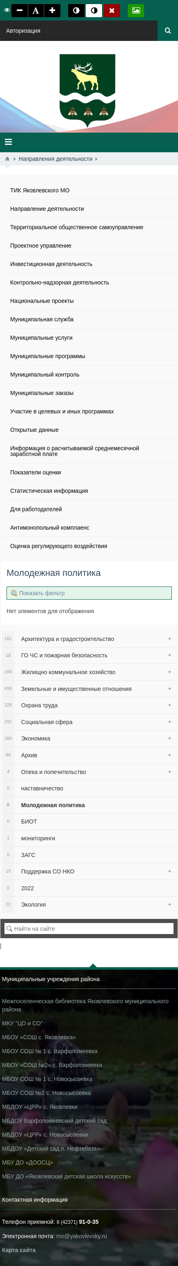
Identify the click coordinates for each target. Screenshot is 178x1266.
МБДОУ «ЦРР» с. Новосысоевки (45, 1134)
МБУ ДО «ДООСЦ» (27, 1162)
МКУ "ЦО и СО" (22, 1023)
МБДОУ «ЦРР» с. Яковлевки (40, 1107)
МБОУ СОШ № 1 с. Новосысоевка (47, 1079)
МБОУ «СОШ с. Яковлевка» (39, 1037)
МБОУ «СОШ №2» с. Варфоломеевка (52, 1065)
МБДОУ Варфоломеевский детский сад (54, 1120)
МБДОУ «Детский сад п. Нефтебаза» (51, 1148)
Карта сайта (19, 1250)
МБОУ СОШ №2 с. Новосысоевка (46, 1093)
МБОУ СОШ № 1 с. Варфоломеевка (50, 1051)
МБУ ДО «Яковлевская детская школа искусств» (66, 1176)
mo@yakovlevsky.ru (81, 1236)
